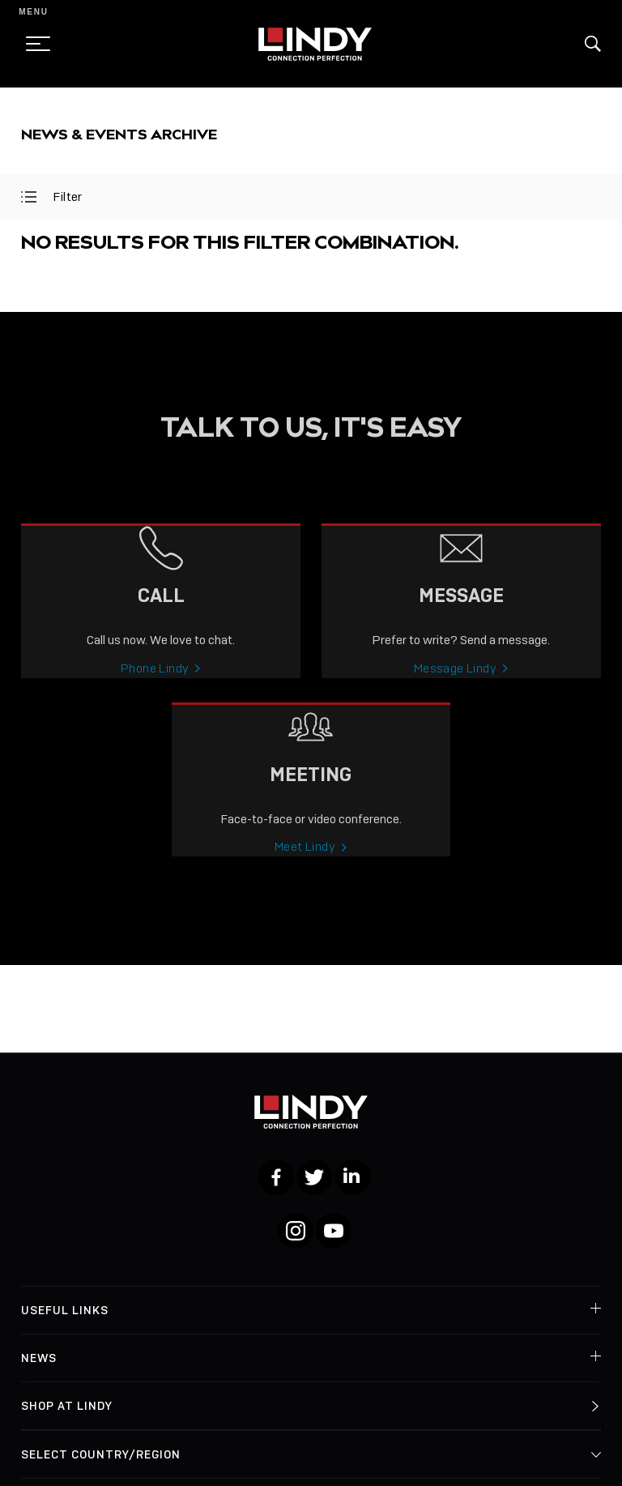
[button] (593, 43)
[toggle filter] (28, 197)
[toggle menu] (33, 44)
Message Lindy (455, 681)
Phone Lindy (155, 681)
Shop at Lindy (67, 1405)
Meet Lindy (305, 860)
